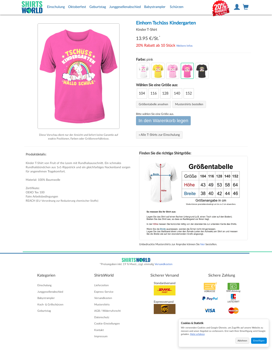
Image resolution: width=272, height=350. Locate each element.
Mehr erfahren (197, 334)
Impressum (101, 336)
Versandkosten (163, 264)
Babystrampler (154, 7)
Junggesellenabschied (125, 7)
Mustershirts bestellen (189, 104)
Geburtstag (97, 7)
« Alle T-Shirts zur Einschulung (159, 134)
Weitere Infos (184, 46)
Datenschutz (101, 317)
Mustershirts (102, 304)
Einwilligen (258, 341)
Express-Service (103, 292)
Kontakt (99, 330)
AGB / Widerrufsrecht (107, 311)
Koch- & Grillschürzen (50, 304)
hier (202, 244)
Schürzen (176, 7)
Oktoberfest (77, 7)
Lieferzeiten (101, 285)
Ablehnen (242, 341)
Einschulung (56, 7)
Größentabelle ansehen (153, 104)
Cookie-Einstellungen (107, 323)
